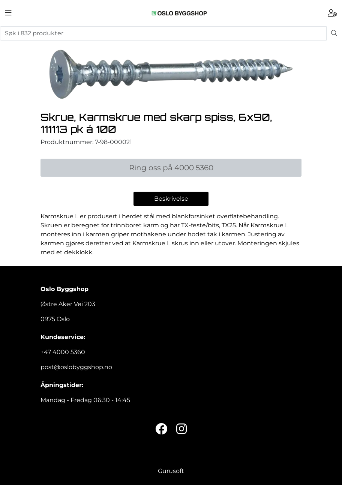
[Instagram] (181, 429)
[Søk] (163, 33)
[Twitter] (161, 429)
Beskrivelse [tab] (171, 198)
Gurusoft (171, 470)
